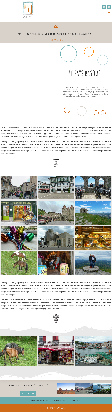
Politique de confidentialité (40, 400)
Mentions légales (60, 400)
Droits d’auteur (76, 400)
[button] (109, 13)
